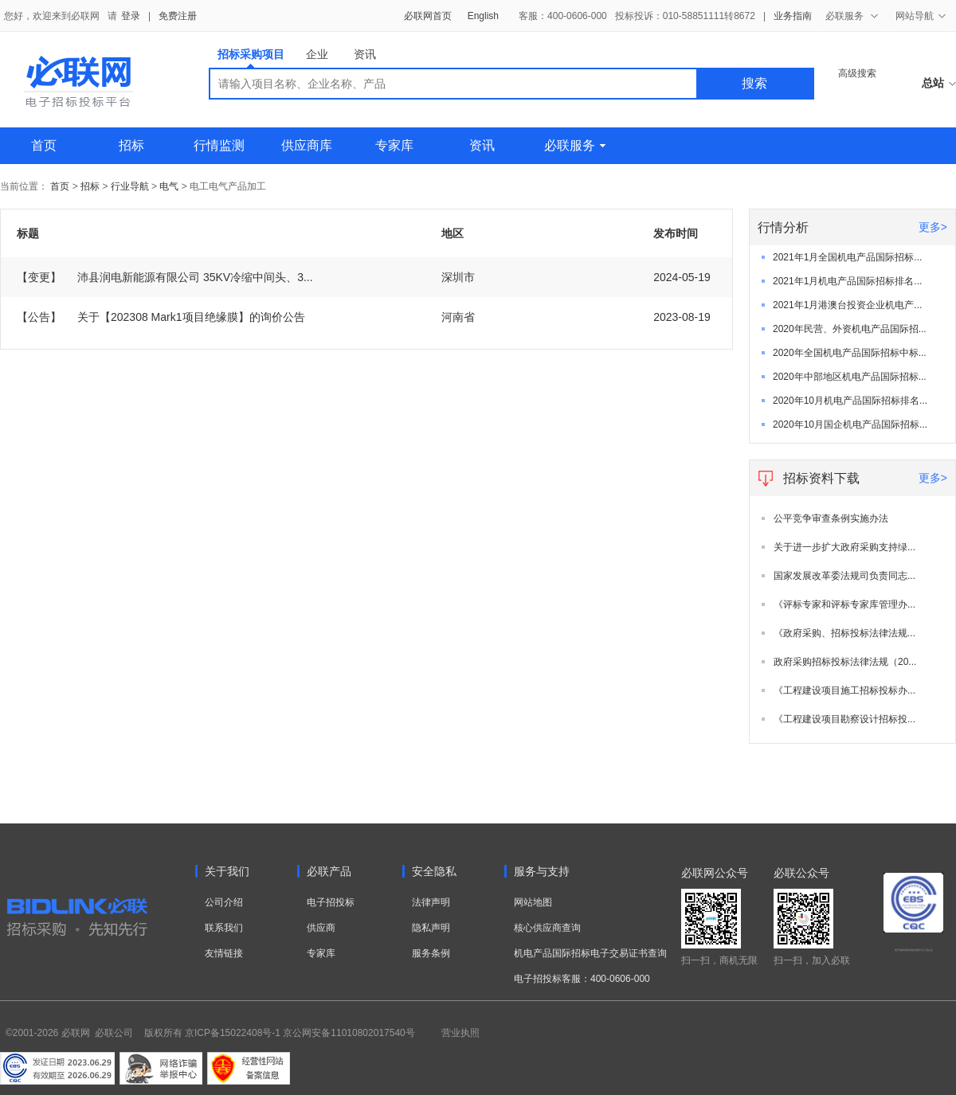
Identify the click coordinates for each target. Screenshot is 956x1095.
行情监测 (219, 145)
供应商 (321, 927)
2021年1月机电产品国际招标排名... (847, 281)
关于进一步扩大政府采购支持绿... (844, 547)
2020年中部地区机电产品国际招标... (850, 376)
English (483, 16)
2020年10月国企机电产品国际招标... (850, 424)
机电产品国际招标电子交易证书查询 (590, 953)
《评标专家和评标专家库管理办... (844, 604)
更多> (933, 227)
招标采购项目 (250, 58)
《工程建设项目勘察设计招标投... (844, 719)
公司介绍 (224, 902)
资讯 (365, 54)
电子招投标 (331, 902)
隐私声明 (431, 927)
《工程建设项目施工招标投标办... (844, 690)
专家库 (394, 145)
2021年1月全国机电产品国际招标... (847, 257)
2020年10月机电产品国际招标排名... (850, 400)
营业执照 (460, 1032)
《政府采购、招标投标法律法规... (844, 633)
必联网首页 (428, 16)
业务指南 (793, 16)
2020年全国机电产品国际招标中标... (850, 352)
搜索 (754, 83)
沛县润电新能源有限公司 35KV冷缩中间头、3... (165, 277)
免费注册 (178, 16)
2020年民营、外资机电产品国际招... (850, 328)
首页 (44, 145)
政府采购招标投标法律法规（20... (845, 661)
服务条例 (431, 953)
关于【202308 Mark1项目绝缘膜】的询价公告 (161, 317)
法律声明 (431, 902)
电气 (168, 186)
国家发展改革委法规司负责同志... (844, 575)
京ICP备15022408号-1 (232, 1032)
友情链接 (224, 953)
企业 (317, 54)
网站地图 (533, 902)
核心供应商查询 (547, 927)
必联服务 (574, 145)
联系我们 (224, 927)
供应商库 (306, 145)
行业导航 (131, 186)
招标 (131, 145)
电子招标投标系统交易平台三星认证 (914, 950)
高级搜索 (857, 73)
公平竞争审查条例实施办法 (831, 518)
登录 (130, 16)
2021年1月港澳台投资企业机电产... (847, 305)
